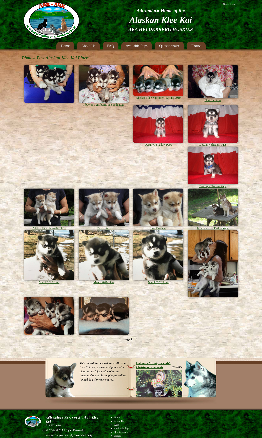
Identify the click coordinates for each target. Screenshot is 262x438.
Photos (196, 46)
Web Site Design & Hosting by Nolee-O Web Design (69, 435)
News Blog (229, 4)
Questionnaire (169, 46)
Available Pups (137, 46)
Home (65, 46)
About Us (88, 46)
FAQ (110, 46)
